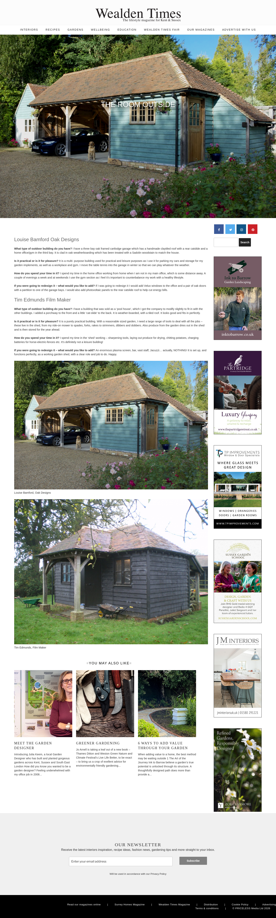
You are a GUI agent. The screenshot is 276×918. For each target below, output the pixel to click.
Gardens (75, 29)
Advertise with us (239, 29)
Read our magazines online (84, 904)
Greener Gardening (98, 743)
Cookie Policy (240, 904)
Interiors (29, 29)
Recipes (53, 29)
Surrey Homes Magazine (130, 904)
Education (126, 29)
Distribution (211, 904)
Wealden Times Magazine (174, 904)
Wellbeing (100, 29)
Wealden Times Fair (162, 29)
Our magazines (201, 29)
